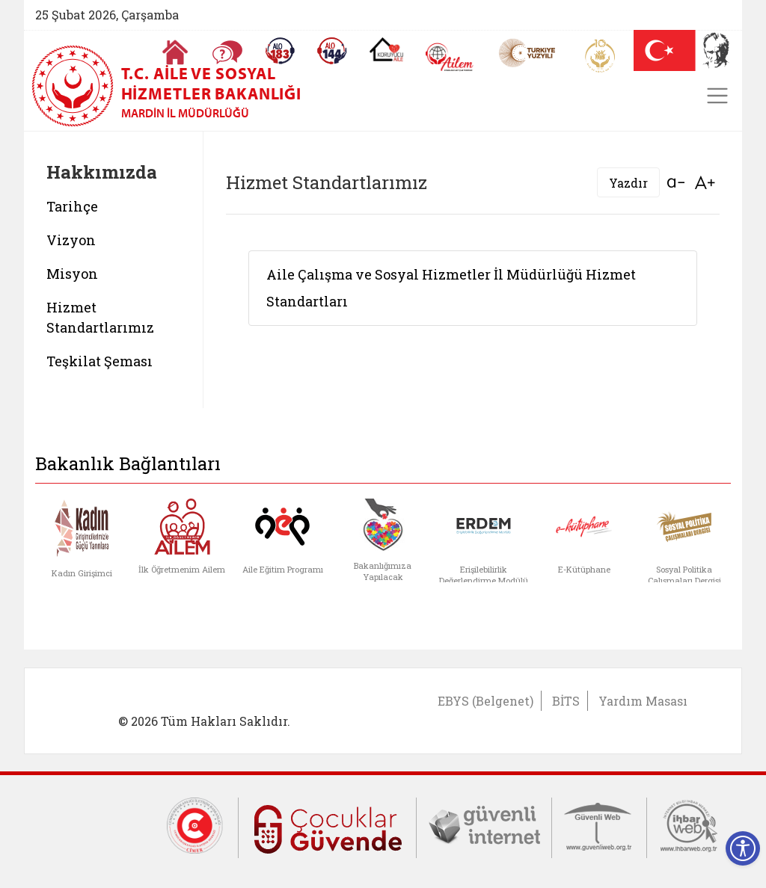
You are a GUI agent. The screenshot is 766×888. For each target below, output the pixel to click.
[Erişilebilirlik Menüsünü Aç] (743, 848)
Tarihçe (72, 206)
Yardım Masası (642, 701)
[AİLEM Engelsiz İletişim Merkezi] (450, 57)
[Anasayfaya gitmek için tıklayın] (175, 52)
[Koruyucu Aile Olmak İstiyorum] (386, 49)
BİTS (566, 701)
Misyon (72, 274)
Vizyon (71, 240)
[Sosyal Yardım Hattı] (332, 50)
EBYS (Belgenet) (485, 701)
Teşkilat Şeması (99, 361)
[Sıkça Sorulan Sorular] (227, 52)
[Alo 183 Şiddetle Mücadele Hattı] (280, 50)
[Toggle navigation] (717, 95)
